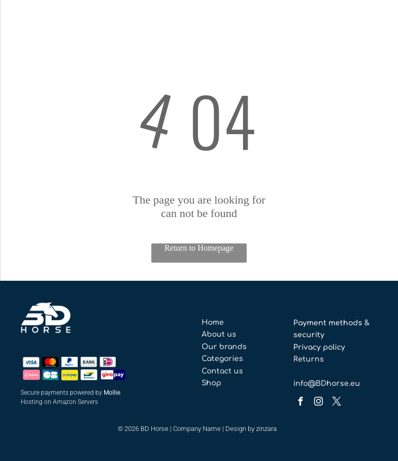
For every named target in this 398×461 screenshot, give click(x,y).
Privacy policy (319, 347)
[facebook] (300, 403)
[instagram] (318, 403)
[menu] (22, 32)
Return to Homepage (198, 247)
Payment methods (327, 323)
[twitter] (336, 403)
